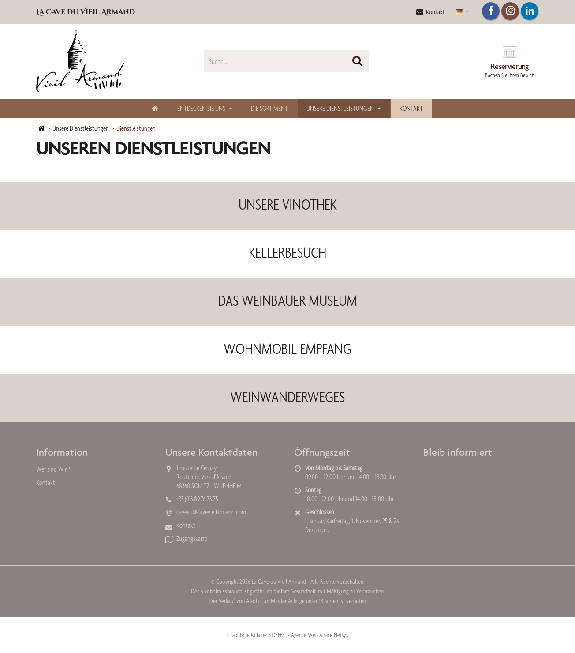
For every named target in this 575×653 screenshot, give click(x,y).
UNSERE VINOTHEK (288, 204)
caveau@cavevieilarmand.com (211, 512)
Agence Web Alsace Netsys (319, 634)
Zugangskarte (191, 538)
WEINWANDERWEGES (287, 396)
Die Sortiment (269, 108)
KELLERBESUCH (287, 252)
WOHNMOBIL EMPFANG (287, 348)
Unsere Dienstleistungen (340, 108)
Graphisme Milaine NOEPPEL (257, 634)
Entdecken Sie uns (201, 108)
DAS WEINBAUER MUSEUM (287, 300)
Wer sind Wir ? (53, 469)
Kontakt (430, 11)
